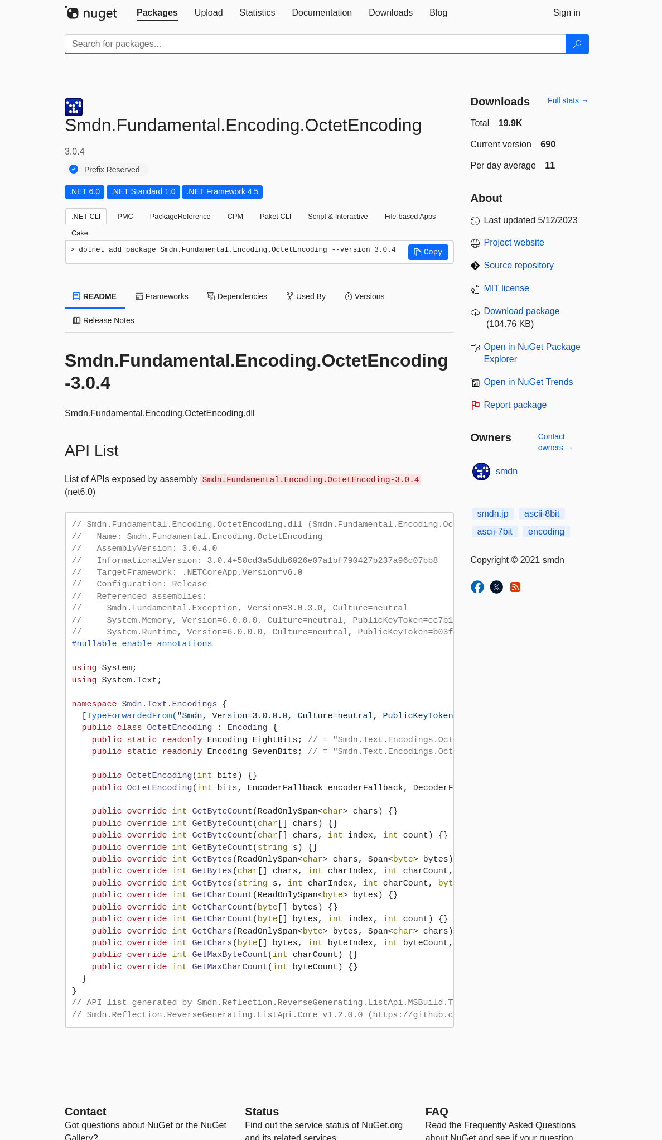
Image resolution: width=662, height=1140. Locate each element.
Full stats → (568, 100)
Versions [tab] (365, 296)
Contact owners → (555, 442)
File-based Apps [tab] (410, 216)
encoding (546, 531)
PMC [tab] (125, 216)
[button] (428, 252)
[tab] (157, 13)
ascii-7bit (495, 531)
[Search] (577, 44)
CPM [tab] (235, 216)
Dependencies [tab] (237, 296)
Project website (514, 242)
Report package (515, 405)
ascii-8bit (541, 513)
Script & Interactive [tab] (338, 216)
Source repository (519, 265)
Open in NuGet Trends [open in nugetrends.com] (528, 382)
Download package (522, 311)
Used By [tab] (306, 296)
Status (262, 1111)
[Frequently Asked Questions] (437, 1111)
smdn (507, 471)
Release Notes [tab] (103, 320)
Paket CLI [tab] (275, 216)
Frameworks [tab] (162, 296)
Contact (85, 1111)
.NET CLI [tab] (85, 216)
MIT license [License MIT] (507, 288)
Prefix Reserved (112, 169)
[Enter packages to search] (315, 44)
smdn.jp (493, 513)
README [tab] (95, 296)
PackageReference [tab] (180, 216)
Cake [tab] (79, 233)
